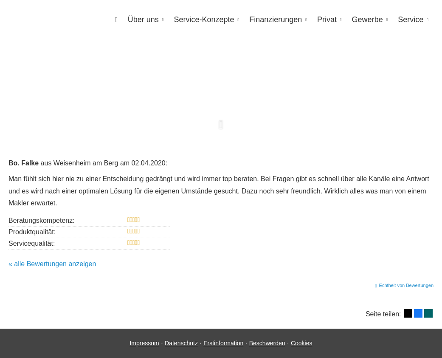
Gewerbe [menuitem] (367, 19)
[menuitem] (116, 20)
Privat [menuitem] (327, 19)
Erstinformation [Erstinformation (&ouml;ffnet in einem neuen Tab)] (223, 343)
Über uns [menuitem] (143, 19)
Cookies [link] (301, 343)
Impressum (144, 343)
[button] (221, 129)
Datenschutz (181, 343)
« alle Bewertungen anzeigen (52, 263)
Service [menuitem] (410, 19)
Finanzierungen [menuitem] (275, 19)
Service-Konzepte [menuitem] (204, 19)
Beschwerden (267, 343)
